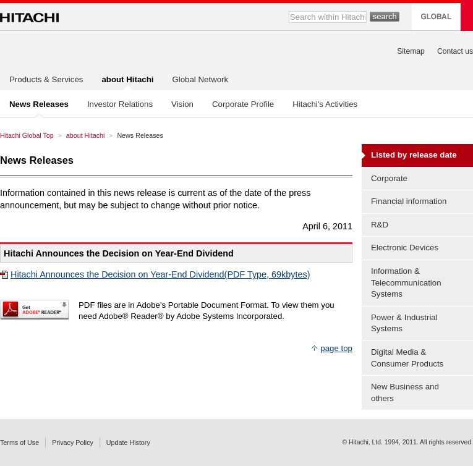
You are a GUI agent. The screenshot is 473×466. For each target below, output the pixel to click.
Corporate (389, 178)
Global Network (200, 79)
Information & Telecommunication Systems (406, 282)
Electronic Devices (404, 247)
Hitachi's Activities (324, 104)
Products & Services (46, 79)
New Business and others (405, 392)
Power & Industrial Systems (404, 323)
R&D (379, 224)
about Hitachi (85, 135)
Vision (182, 104)
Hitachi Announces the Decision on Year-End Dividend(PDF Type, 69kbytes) (160, 274)
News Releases (37, 160)
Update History (128, 442)
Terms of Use (19, 442)
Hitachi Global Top (27, 135)
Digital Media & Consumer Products (407, 357)
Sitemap (411, 51)
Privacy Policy (72, 442)
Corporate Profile (243, 104)
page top (336, 348)
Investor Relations (120, 104)
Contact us (455, 51)
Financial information (408, 201)
